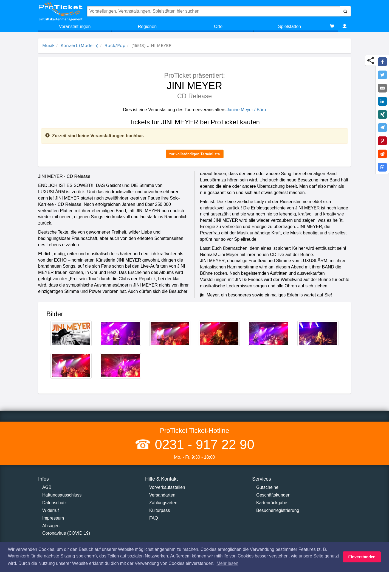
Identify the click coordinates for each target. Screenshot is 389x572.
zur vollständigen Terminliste (194, 154)
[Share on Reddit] (382, 154)
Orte (218, 26)
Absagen (51, 525)
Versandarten (162, 495)
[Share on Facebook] (382, 61)
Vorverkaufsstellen (167, 487)
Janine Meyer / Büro (246, 109)
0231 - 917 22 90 (202, 444)
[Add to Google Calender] (382, 167)
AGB (47, 487)
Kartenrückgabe (271, 502)
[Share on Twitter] (382, 75)
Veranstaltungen (75, 26)
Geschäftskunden (273, 495)
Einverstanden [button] (362, 557)
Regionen (147, 26)
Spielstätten (289, 26)
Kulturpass (159, 510)
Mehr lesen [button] (227, 563)
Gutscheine (267, 487)
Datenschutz (54, 502)
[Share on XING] (382, 114)
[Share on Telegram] (382, 127)
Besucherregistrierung (277, 510)
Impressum (53, 518)
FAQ (153, 518)
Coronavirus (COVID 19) (66, 533)
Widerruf (50, 510)
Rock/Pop (115, 45)
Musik (48, 45)
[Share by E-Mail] (382, 88)
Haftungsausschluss (61, 495)
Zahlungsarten (163, 502)
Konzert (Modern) (79, 45)
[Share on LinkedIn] (382, 101)
